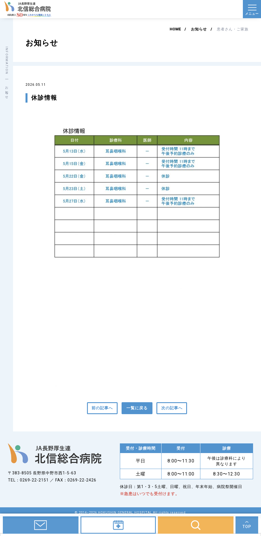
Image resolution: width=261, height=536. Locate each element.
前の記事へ (102, 408)
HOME (175, 29)
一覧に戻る (137, 408)
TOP (247, 528)
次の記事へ (172, 408)
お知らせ (199, 29)
